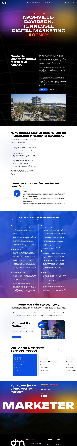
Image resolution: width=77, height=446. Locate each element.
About (45, 2)
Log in (65, 2)
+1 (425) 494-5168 (46, 387)
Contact (48, 2)
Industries (58, 444)
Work (48, 444)
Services (49, 442)
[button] (29, 2)
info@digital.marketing (47, 389)
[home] (4, 2)
